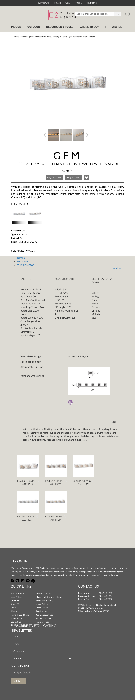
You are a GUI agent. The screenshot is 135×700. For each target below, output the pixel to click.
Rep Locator (41, 611)
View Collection (25, 265)
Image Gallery (42, 604)
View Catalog (17, 597)
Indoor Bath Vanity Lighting (47, 37)
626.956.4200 (105, 593)
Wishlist (118, 27)
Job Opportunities (44, 615)
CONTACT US (91, 3)
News (13, 608)
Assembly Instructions (32, 367)
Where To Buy (17, 594)
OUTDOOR (33, 27)
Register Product (43, 622)
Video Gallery (42, 608)
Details (21, 258)
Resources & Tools (44, 601)
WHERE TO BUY (89, 27)
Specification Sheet (30, 362)
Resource (22, 261)
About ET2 (16, 604)
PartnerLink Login (44, 618)
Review (117, 268)
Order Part (15, 601)
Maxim (67, 3)
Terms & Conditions (20, 615)
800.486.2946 (105, 596)
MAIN (114, 422)
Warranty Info (17, 618)
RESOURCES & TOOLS (59, 27)
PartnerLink (43, 3)
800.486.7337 (105, 599)
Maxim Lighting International (49, 597)
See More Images (23, 250)
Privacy (14, 611)
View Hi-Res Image (30, 356)
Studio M (78, 3)
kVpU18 (24, 666)
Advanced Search (44, 594)
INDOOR (16, 27)
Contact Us (16, 622)
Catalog (57, 3)
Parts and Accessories (32, 376)
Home (16, 37)
